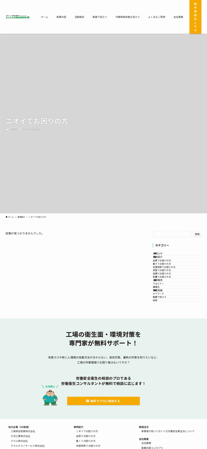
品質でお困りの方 (167, 269)
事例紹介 (14, 129)
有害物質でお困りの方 (169, 282)
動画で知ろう (165, 342)
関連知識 (162, 329)
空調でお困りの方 (167, 295)
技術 (160, 348)
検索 (197, 234)
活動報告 (162, 308)
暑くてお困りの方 (167, 275)
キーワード (164, 335)
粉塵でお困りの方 (167, 302)
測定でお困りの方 (167, 289)
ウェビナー (164, 315)
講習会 (161, 322)
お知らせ (162, 255)
